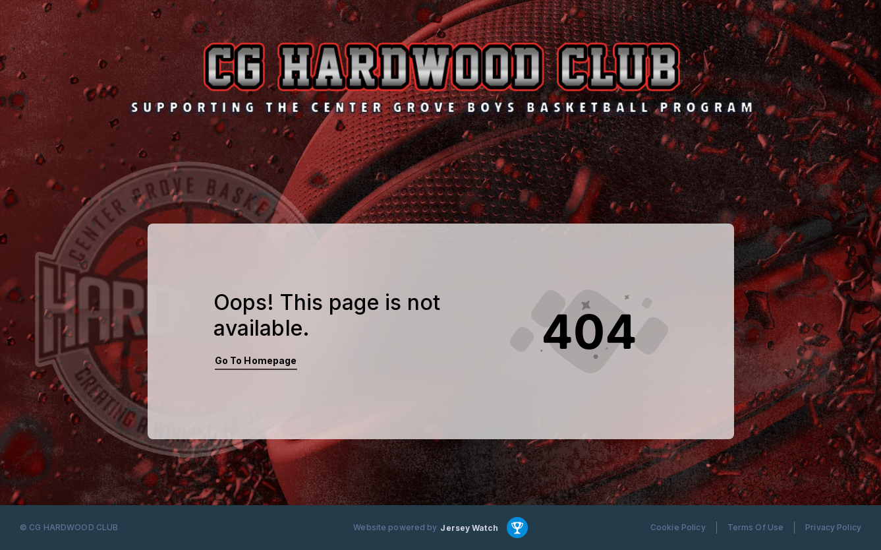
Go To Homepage (256, 360)
